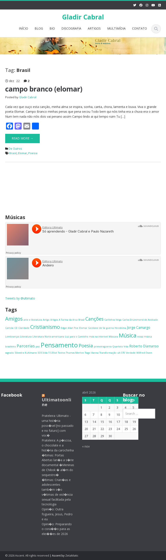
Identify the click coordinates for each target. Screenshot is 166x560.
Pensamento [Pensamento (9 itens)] (59, 345)
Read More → (22, 138)
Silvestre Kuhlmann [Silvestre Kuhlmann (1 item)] (26, 352)
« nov (83, 446)
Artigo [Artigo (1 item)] (46, 319)
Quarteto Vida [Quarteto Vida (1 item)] (120, 346)
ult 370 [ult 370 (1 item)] (121, 352)
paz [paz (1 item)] (38, 346)
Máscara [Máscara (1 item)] (113, 336)
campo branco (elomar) (43, 88)
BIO (52, 28)
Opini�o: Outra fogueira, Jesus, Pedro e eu (54, 514)
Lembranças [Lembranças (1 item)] (12, 336)
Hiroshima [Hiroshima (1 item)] (120, 327)
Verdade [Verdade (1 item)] (131, 352)
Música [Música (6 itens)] (127, 335)
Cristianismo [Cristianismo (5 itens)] (45, 326)
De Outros (15, 148)
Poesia (32, 153)
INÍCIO (23, 28)
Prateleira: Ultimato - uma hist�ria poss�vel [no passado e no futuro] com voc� (54, 425)
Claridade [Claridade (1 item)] (23, 327)
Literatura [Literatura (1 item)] (26, 336)
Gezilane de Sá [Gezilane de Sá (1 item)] (96, 327)
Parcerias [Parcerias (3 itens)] (26, 345)
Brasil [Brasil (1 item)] (81, 319)
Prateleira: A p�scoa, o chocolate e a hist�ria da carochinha (55, 445)
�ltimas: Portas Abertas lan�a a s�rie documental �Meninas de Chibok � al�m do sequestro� (55, 465)
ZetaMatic (71, 555)
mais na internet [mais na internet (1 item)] (98, 336)
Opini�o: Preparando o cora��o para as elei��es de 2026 (54, 529)
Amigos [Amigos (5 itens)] (14, 318)
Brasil (13, 153)
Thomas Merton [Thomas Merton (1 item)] (75, 352)
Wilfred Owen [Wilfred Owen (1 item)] (144, 352)
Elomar (22, 153)
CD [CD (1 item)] (16, 327)
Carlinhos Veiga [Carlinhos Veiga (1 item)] (112, 319)
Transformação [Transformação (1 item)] (108, 352)
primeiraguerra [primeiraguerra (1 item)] (103, 346)
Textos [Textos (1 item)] (61, 352)
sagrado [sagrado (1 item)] (9, 352)
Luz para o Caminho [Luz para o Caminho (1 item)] (76, 336)
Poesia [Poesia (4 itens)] (86, 345)
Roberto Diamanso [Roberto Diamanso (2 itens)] (144, 346)
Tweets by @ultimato (20, 298)
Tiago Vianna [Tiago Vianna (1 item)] (92, 352)
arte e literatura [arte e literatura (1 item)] (33, 319)
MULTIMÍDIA (116, 28)
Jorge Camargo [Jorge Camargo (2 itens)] (138, 327)
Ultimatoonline (53, 402)
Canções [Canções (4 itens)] (94, 319)
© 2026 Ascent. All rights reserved (27, 555)
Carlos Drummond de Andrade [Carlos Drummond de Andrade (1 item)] (140, 319)
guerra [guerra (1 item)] (110, 327)
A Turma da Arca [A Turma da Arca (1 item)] (68, 319)
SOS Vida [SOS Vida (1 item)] (43, 352)
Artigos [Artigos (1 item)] (54, 319)
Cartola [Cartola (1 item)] (9, 327)
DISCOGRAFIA (71, 28)
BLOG (39, 28)
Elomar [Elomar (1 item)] (83, 327)
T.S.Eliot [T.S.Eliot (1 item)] (52, 352)
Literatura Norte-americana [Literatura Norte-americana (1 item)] (48, 336)
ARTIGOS (94, 28)
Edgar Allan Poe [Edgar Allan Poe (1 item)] (69, 327)
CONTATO (139, 28)
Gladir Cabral (83, 17)
